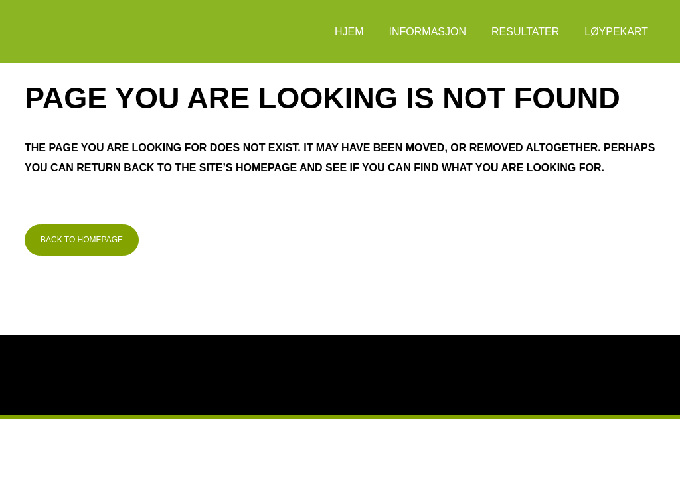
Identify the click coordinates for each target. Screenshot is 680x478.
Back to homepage (82, 239)
